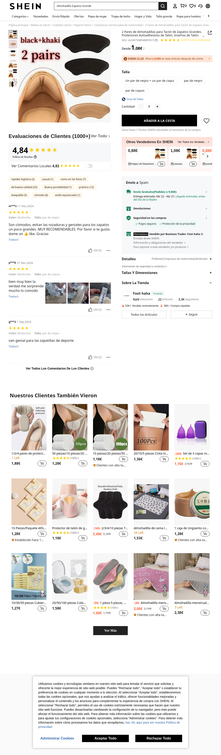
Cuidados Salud (61, 25)
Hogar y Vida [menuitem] (143, 16)
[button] (106, 6)
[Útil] (90, 250)
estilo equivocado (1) (67, 195)
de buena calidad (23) (24, 187)
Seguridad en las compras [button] (149, 218)
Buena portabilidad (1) (57, 187)
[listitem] (146, 157)
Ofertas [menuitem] (79, 16)
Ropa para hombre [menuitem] (189, 16)
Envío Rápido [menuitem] (60, 16)
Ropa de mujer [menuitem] (97, 16)
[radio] (150, 80)
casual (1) (47, 179)
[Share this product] (209, 32)
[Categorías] (20, 16)
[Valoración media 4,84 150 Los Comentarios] (185, 40)
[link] (183, 5)
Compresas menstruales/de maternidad (118, 25)
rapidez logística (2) (23, 179)
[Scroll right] (208, 16)
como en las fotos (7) (73, 179)
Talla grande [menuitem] (164, 16)
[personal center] (175, 6)
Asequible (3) (19, 195)
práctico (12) (86, 187)
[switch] (89, 166)
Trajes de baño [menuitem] (120, 16)
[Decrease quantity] (141, 106)
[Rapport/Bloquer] (108, 250)
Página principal (18, 25)
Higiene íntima (82, 25)
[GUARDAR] (206, 120)
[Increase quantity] (157, 106)
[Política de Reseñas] (25, 157)
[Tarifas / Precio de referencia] (144, 48)
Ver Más (110, 630)
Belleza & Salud (40, 25)
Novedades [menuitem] (40, 16)
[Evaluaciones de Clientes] (60, 136)
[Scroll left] (203, 16)
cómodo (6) (41, 195)
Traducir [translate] (14, 239)
